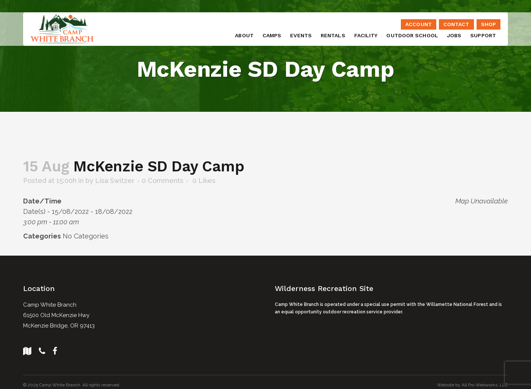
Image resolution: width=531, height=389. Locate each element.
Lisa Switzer (115, 180)
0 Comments (162, 180)
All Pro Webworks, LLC (485, 384)
